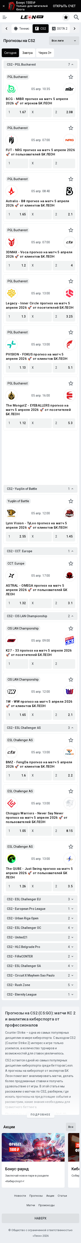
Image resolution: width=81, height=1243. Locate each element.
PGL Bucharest (18, 77)
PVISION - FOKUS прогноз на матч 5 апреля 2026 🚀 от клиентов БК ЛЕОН (36, 356)
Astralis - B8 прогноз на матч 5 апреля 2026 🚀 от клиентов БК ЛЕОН (37, 203)
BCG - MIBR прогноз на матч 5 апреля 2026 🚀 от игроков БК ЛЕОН (37, 101)
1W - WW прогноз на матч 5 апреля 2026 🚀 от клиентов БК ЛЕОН (39, 704)
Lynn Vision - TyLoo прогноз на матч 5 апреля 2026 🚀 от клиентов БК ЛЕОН (36, 525)
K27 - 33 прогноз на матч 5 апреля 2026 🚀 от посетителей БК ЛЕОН (39, 653)
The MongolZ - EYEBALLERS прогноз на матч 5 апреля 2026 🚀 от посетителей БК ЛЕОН (38, 410)
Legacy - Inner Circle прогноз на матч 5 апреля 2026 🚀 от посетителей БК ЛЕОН (39, 305)
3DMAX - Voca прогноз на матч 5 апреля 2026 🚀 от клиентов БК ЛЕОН (39, 254)
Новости (20, 1195)
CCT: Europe (16, 563)
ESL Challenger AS (20, 740)
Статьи (62, 1195)
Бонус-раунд (17, 1169)
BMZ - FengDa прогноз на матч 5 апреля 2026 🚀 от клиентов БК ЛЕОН (39, 764)
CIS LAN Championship (23, 628)
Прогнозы (36, 1195)
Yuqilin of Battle (18, 501)
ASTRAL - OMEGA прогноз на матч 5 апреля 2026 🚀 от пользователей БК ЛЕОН (36, 590)
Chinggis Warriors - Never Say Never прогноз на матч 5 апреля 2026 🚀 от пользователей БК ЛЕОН (37, 817)
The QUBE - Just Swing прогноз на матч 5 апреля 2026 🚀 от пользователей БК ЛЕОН (39, 873)
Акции (50, 1195)
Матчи (31, 1205)
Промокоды (46, 1205)
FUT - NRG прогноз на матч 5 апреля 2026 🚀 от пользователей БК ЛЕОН (40, 152)
